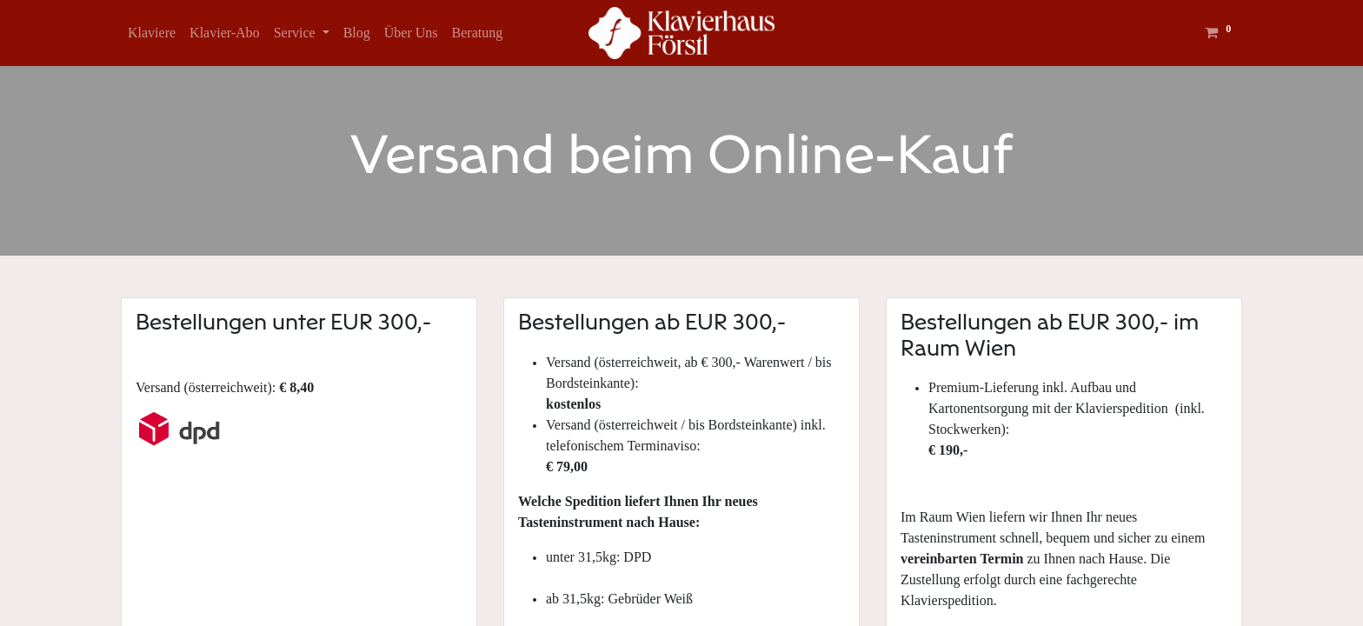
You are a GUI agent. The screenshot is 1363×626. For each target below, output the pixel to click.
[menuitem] (152, 33)
